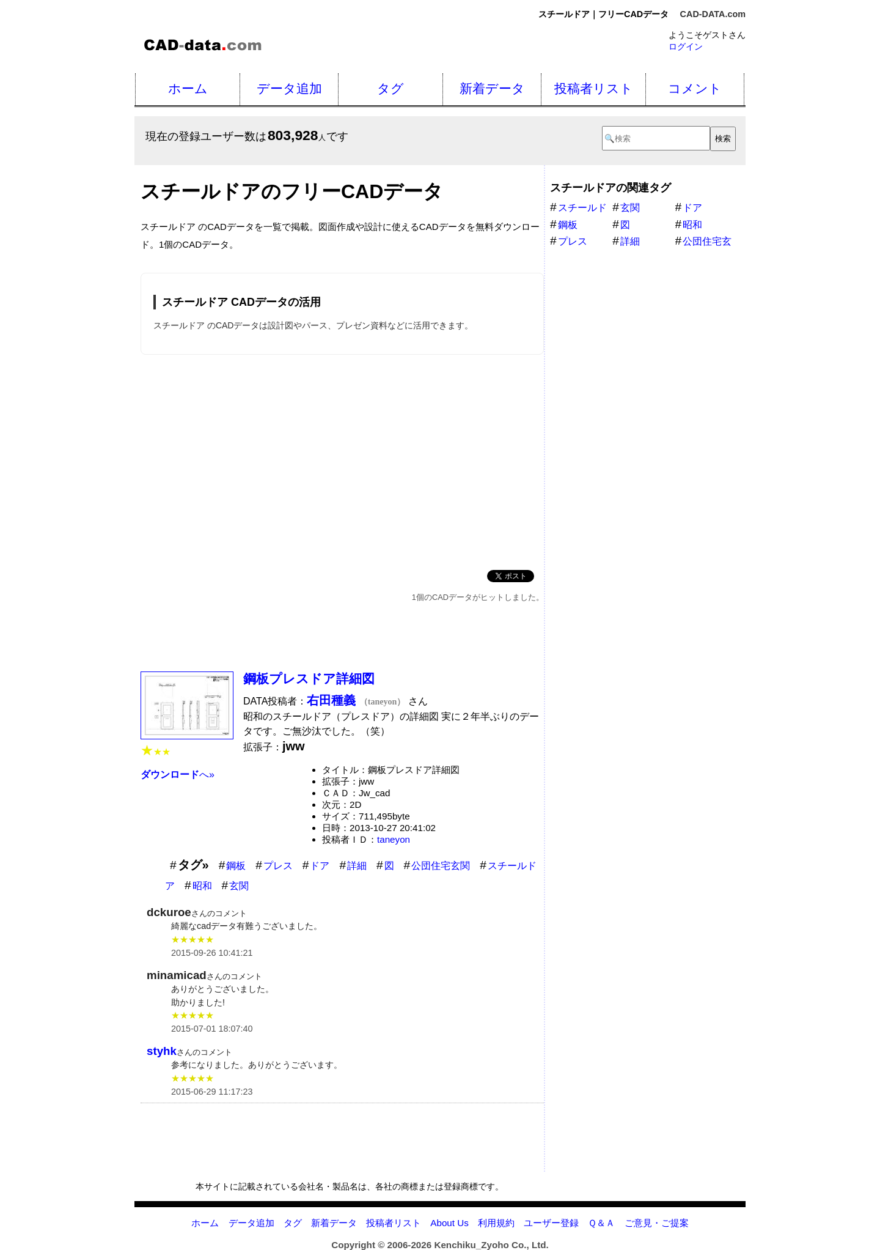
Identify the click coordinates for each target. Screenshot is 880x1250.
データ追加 (289, 88)
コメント (695, 88)
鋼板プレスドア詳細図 (309, 678)
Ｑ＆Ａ (601, 1223)
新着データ (492, 88)
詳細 (357, 865)
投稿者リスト (593, 88)
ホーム (188, 88)
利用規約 (496, 1223)
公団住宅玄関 (440, 865)
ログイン (686, 46)
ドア (319, 865)
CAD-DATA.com (713, 14)
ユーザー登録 (551, 1223)
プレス (278, 865)
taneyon (393, 839)
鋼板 (236, 865)
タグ (390, 88)
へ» (178, 774)
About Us (449, 1223)
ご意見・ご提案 (657, 1223)
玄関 (239, 886)
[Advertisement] (342, 459)
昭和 (202, 886)
